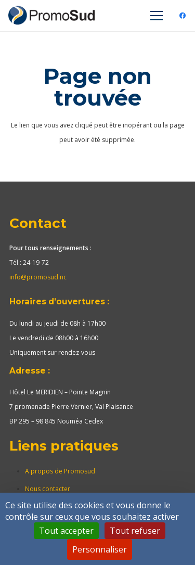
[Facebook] (182, 15)
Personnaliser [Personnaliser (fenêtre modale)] (99, 549)
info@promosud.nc (38, 277)
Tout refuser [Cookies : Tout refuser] (135, 530)
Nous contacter (47, 488)
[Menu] (156, 16)
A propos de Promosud (60, 471)
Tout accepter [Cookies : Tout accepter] (66, 530)
